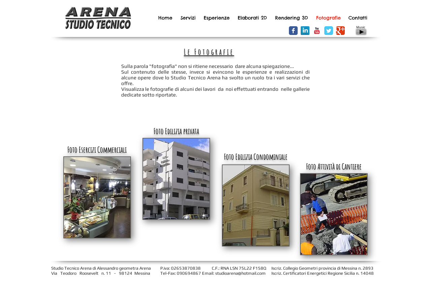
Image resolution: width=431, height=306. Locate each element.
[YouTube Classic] (316, 30)
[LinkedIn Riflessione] (305, 30)
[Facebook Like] (259, 31)
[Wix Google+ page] (340, 30)
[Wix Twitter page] (328, 30)
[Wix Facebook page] (293, 30)
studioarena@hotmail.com (240, 273)
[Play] (361, 31)
